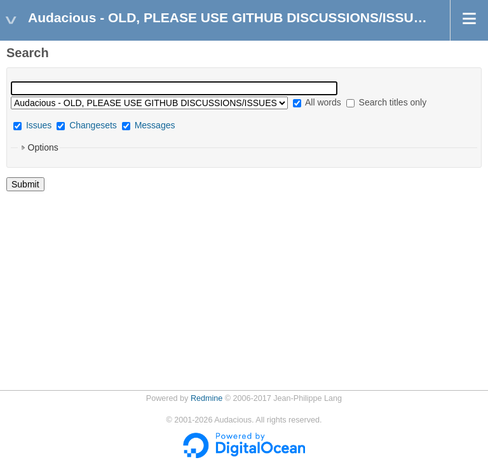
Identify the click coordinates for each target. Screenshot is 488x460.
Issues (38, 125)
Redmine (206, 398)
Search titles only (386, 102)
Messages (155, 125)
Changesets (93, 125)
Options (43, 147)
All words (317, 102)
